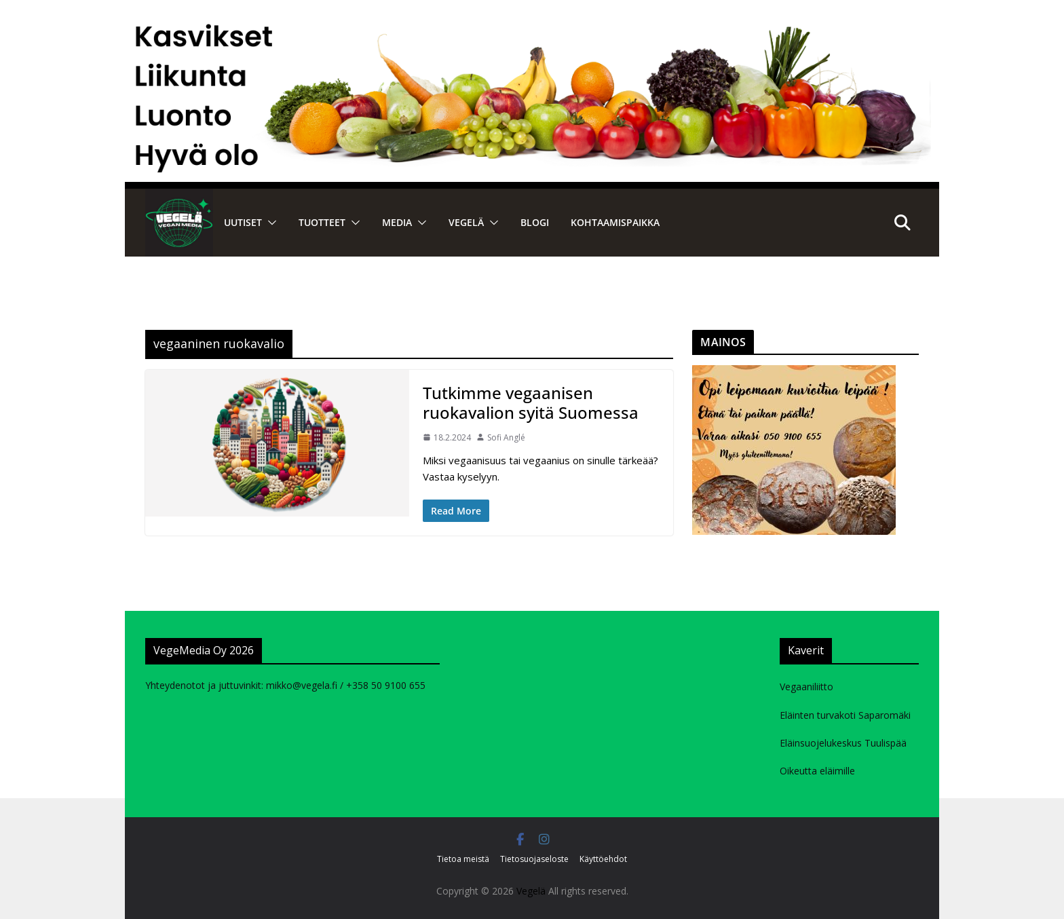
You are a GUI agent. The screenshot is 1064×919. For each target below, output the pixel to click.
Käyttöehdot (603, 859)
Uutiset (243, 222)
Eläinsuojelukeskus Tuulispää (843, 742)
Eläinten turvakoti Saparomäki (845, 715)
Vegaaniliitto (806, 686)
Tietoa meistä (463, 859)
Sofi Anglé (506, 437)
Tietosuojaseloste (534, 859)
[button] (269, 222)
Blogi (534, 222)
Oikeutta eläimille (817, 770)
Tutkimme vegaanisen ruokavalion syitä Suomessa (531, 402)
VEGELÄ (466, 222)
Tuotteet (322, 222)
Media (397, 222)
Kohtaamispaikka (615, 222)
